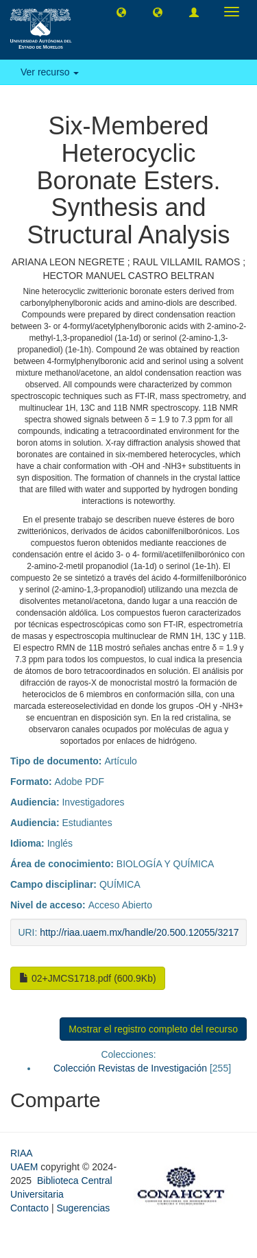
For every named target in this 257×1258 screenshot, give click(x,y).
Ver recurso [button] (50, 71)
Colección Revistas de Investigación (130, 1068)
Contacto (29, 1207)
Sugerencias (83, 1207)
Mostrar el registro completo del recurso (153, 1029)
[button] (121, 11)
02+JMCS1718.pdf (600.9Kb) (87, 978)
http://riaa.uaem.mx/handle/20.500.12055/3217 (139, 932)
